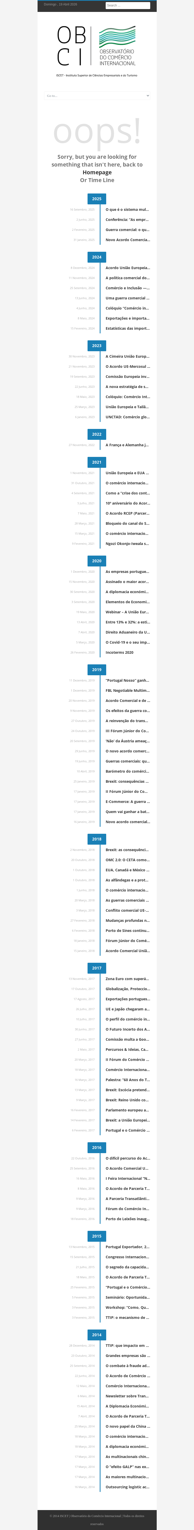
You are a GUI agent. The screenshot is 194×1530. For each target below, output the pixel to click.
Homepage (97, 172)
